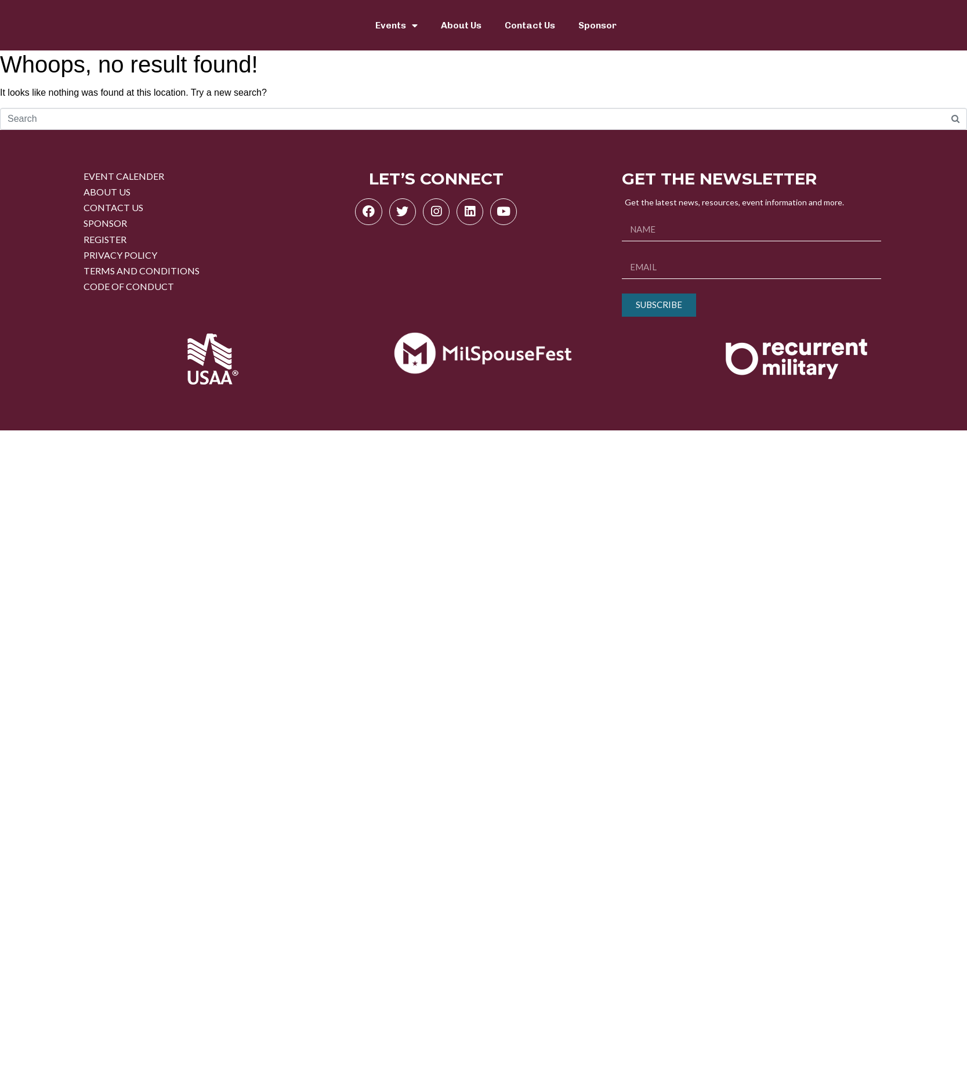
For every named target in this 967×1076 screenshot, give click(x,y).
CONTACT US (113, 207)
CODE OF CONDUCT (129, 286)
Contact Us (530, 25)
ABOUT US (107, 191)
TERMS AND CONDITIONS (142, 270)
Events (396, 25)
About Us (461, 25)
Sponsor (597, 25)
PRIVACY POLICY (120, 254)
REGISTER (105, 239)
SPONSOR (105, 223)
